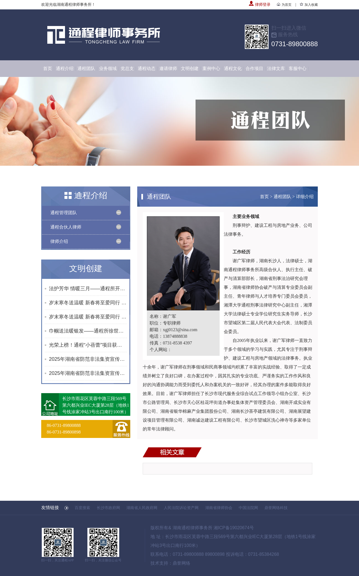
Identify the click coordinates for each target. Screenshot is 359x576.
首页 (47, 68)
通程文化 (233, 68)
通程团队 (86, 68)
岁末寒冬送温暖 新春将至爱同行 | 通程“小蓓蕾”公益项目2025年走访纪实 (88, 302)
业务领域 (108, 68)
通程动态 (146, 68)
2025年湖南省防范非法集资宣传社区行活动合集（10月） (88, 359)
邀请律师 (168, 68)
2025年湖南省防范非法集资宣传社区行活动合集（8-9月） (88, 373)
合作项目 (254, 68)
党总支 (127, 68)
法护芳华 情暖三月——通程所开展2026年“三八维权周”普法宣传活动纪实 (88, 288)
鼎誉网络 (181, 563)
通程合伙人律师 (65, 227)
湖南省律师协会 (218, 507)
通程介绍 (65, 68)
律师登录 (259, 4)
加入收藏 (309, 5)
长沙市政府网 (108, 507)
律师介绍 (59, 241)
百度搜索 (82, 507)
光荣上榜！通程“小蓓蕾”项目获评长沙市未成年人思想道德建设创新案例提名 (88, 345)
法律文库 (276, 68)
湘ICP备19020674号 (234, 527)
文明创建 (190, 68)
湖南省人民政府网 (141, 507)
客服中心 (297, 68)
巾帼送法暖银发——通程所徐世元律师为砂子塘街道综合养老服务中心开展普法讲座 (88, 331)
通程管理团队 (63, 212)
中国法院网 (248, 507)
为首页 (284, 5)
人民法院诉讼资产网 (181, 507)
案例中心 (211, 68)
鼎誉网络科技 (276, 507)
